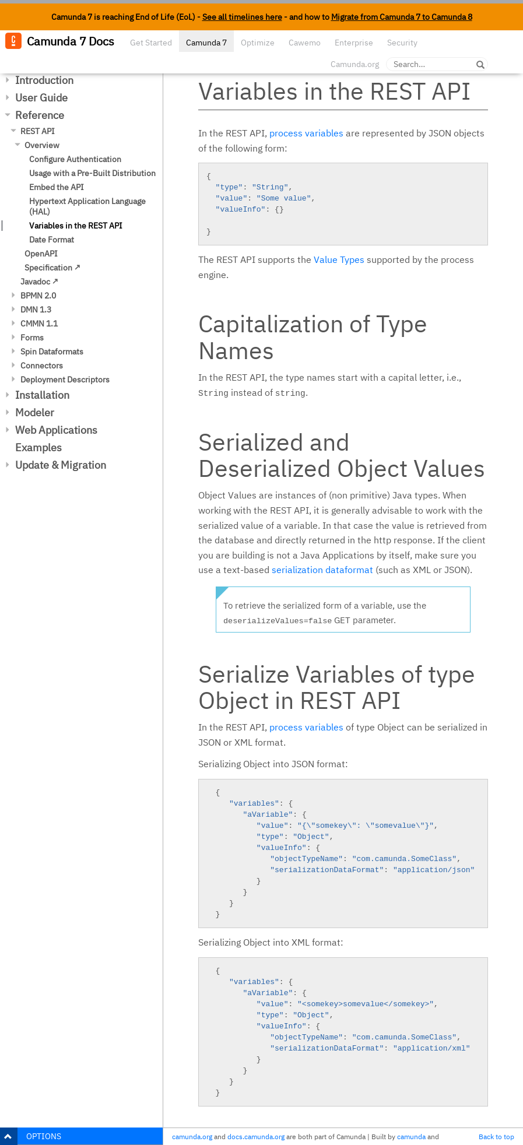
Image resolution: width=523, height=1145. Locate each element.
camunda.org (192, 1136)
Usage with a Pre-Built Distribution (92, 173)
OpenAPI (41, 253)
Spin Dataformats (51, 351)
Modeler (34, 412)
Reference (39, 115)
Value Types (339, 259)
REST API (37, 131)
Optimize (258, 42)
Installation (42, 395)
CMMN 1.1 (39, 323)
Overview (41, 145)
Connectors (41, 365)
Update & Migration (60, 465)
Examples (38, 447)
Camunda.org (355, 64)
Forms (32, 337)
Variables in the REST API (75, 225)
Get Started (151, 42)
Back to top (496, 1136)
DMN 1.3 (35, 309)
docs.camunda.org (256, 1136)
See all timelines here (242, 17)
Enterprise (354, 42)
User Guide (41, 97)
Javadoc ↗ (39, 281)
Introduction (44, 80)
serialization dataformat (322, 569)
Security (402, 42)
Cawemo (305, 42)
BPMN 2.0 (38, 295)
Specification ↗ (52, 267)
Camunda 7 (206, 42)
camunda (411, 1136)
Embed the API (56, 187)
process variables (306, 133)
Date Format (51, 239)
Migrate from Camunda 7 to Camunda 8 (401, 17)
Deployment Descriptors (65, 379)
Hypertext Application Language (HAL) (87, 206)
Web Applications (56, 430)
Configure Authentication (75, 159)
